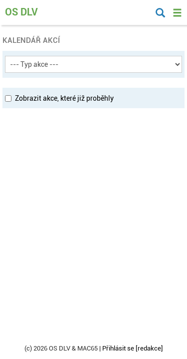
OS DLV (21, 12)
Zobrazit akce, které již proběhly (59, 98)
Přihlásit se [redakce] (132, 348)
